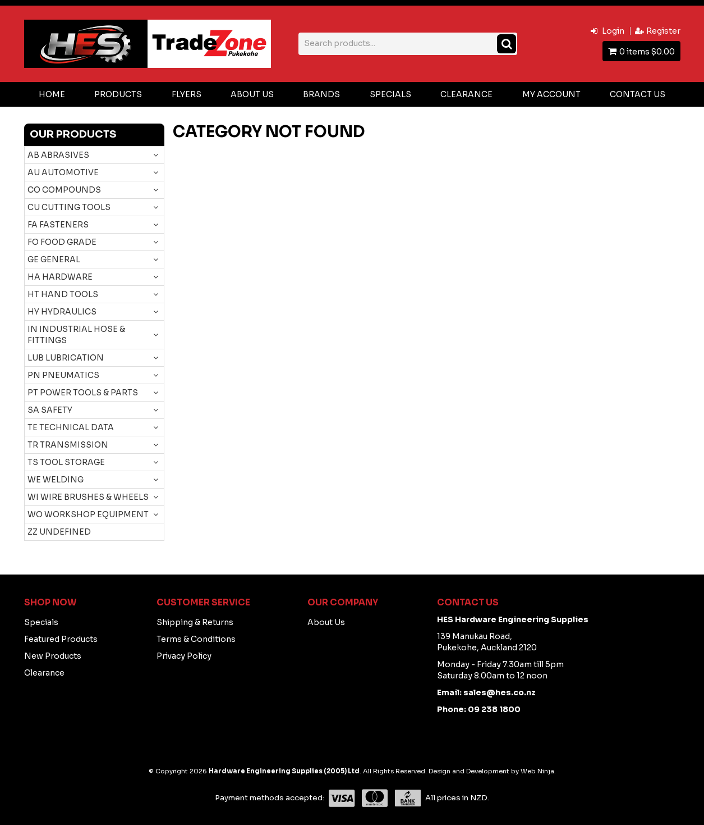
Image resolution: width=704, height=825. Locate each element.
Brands (321, 94)
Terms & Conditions (196, 639)
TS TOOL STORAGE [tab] (66, 462)
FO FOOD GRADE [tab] (61, 242)
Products (118, 94)
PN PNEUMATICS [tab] (63, 375)
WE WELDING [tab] (55, 480)
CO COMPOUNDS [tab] (64, 190)
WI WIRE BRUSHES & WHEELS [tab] (88, 497)
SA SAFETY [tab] (49, 410)
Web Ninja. (538, 771)
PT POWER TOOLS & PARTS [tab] (82, 393)
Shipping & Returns (195, 622)
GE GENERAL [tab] (53, 259)
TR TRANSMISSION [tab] (67, 445)
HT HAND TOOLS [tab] (62, 294)
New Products (52, 656)
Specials (390, 94)
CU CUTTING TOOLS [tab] (69, 207)
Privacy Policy (184, 656)
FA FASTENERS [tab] (58, 225)
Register (663, 31)
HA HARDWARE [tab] (60, 277)
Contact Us (637, 94)
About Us (252, 94)
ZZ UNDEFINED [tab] (59, 532)
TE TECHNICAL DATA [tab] (70, 427)
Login (613, 31)
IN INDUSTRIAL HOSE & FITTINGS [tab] (76, 334)
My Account (551, 94)
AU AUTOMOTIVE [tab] (63, 172)
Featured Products (61, 639)
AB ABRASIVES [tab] (58, 155)
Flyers (186, 94)
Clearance (466, 94)
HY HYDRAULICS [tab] (61, 312)
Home (52, 94)
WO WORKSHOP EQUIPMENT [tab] (88, 514)
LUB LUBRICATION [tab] (65, 358)
